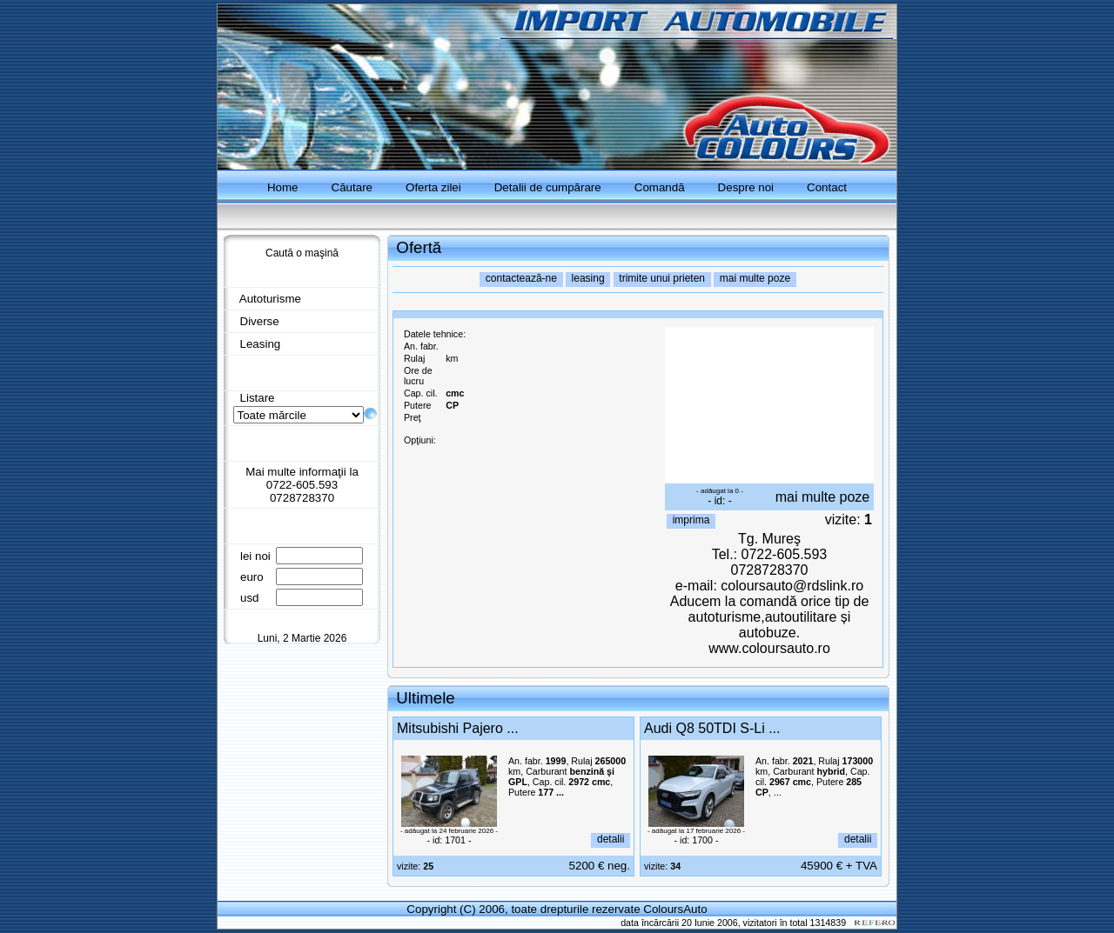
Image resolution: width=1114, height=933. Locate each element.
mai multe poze (822, 497)
